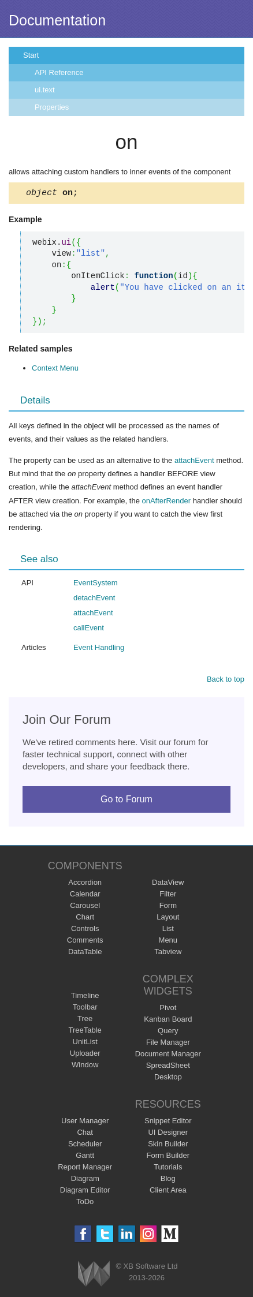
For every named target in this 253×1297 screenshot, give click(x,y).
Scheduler (85, 1145)
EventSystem (95, 584)
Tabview (167, 953)
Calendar (85, 895)
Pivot (167, 1009)
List (168, 930)
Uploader (85, 1055)
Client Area (168, 1191)
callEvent (88, 629)
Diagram (85, 1180)
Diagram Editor (85, 1191)
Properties (52, 107)
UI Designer (168, 1134)
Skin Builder (168, 1145)
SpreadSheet (168, 1067)
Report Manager (85, 1168)
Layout (168, 918)
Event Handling (98, 649)
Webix (94, 1275)
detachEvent (94, 599)
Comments (85, 941)
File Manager (168, 1044)
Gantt (85, 1157)
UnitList (85, 1043)
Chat (84, 1134)
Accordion (85, 884)
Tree (84, 1020)
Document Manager (168, 1055)
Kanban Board (168, 1020)
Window (85, 1066)
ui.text (45, 89)
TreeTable (85, 1031)
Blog (168, 1180)
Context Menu (55, 369)
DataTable (85, 953)
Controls (85, 930)
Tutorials (168, 1168)
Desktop (168, 1078)
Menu (168, 941)
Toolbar (85, 1008)
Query (168, 1032)
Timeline (85, 997)
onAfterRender (166, 502)
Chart (85, 918)
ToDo (85, 1203)
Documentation (57, 20)
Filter (167, 895)
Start (31, 55)
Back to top (225, 680)
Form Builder (168, 1157)
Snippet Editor (168, 1122)
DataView (168, 884)
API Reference (59, 72)
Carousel (85, 907)
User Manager (85, 1122)
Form (168, 907)
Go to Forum (126, 801)
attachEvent (194, 462)
